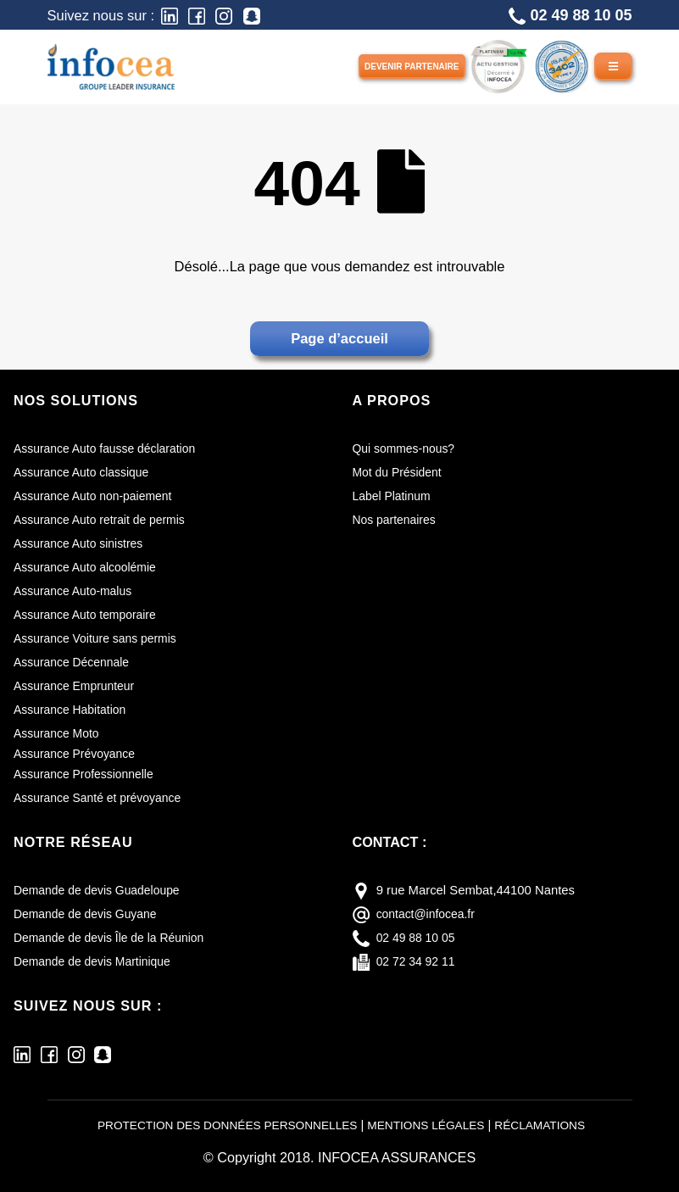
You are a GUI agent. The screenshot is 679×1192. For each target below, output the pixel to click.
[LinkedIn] (169, 15)
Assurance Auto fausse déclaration (111, 448)
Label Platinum (394, 496)
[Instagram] (223, 15)
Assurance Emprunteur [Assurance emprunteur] (78, 686)
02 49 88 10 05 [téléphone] (418, 937)
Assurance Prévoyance (78, 753)
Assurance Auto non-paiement (98, 496)
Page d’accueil (339, 338)
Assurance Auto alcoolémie (89, 567)
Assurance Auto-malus (77, 591)
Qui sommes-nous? (407, 448)
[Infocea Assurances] (111, 65)
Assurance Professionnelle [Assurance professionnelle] (88, 774)
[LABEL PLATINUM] (498, 65)
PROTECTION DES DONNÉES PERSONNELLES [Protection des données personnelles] (220, 1125)
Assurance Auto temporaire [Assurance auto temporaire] (89, 614)
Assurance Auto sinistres (83, 543)
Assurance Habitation (73, 709)
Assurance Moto (59, 733)
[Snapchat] (251, 15)
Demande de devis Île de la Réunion (115, 937)
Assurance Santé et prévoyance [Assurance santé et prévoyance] (103, 798)
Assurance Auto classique (86, 472)
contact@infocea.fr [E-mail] (428, 914)
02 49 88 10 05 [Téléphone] (570, 16)
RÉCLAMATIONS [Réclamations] (552, 1125)
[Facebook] (196, 15)
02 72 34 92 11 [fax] (418, 961)
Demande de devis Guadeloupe (102, 890)
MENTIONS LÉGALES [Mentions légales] (431, 1125)
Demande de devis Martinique (97, 961)
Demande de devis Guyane (90, 914)
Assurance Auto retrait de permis (105, 519)
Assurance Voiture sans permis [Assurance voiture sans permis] (100, 638)
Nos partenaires (397, 519)
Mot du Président (400, 472)
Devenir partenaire (412, 66)
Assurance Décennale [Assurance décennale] (75, 662)
